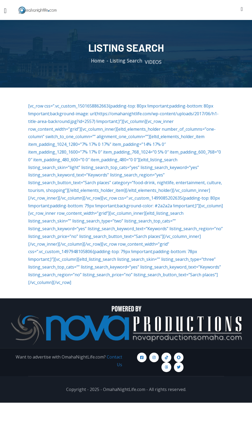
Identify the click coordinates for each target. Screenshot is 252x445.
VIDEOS (153, 62)
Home (97, 60)
